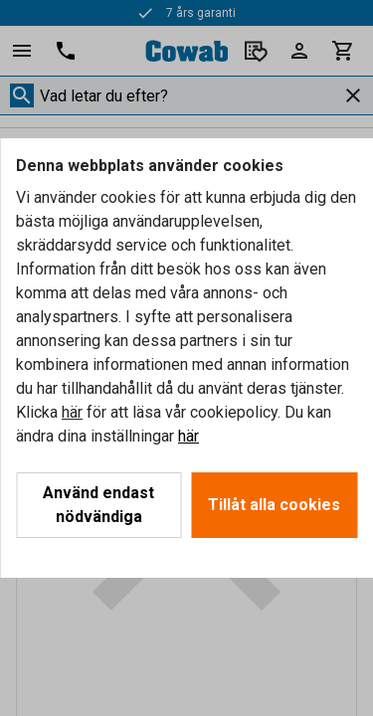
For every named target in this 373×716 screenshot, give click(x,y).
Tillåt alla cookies (274, 504)
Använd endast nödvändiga (98, 504)
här (72, 412)
